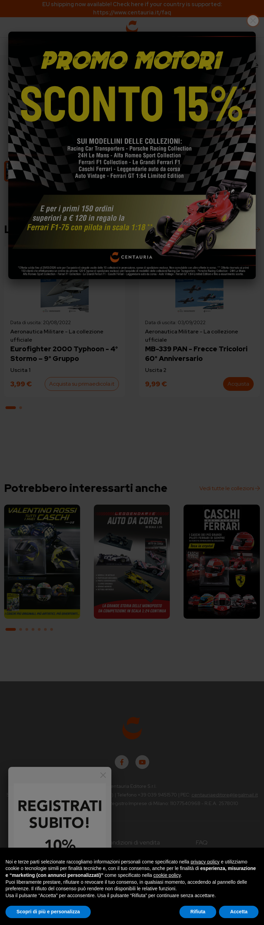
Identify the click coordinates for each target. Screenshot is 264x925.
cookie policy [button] (166, 875)
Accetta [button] (239, 911)
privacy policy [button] (205, 862)
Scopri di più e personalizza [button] (48, 911)
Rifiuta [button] (198, 911)
